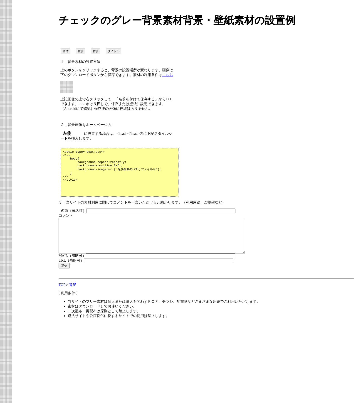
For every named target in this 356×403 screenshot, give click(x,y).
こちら (167, 75)
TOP (62, 300)
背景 (72, 300)
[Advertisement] (97, 369)
